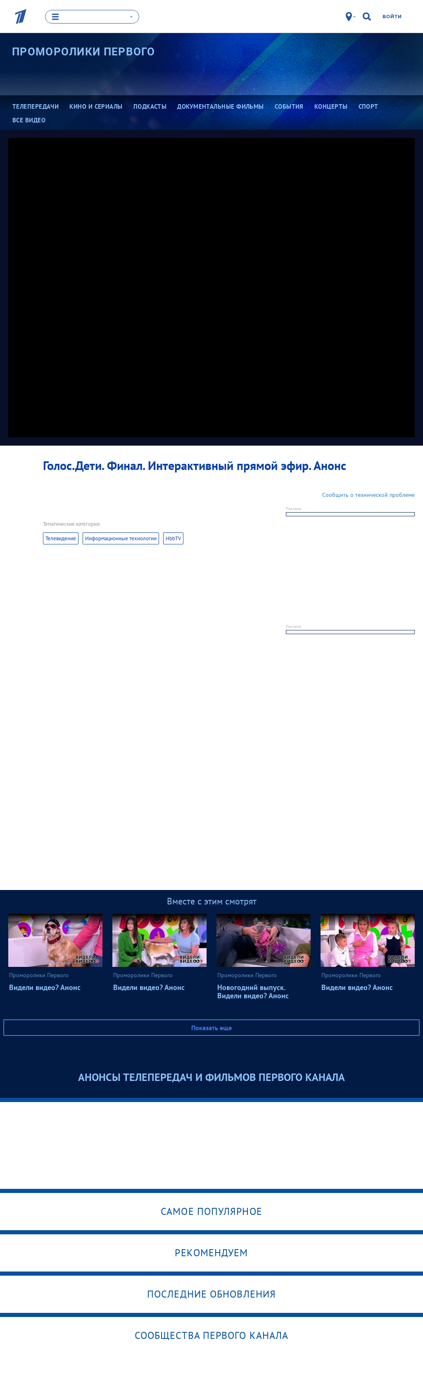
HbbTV (173, 538)
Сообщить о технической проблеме (368, 494)
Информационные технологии (121, 538)
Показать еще (211, 1027)
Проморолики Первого (83, 51)
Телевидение (60, 538)
